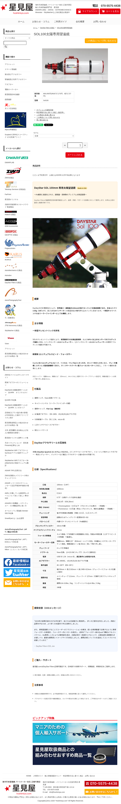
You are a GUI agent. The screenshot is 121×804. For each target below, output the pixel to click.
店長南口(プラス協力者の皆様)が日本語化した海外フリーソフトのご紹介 (16, 415)
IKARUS (13, 256)
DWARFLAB (17, 159)
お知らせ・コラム (40, 21)
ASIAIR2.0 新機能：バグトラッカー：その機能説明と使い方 (16, 504)
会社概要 (80, 21)
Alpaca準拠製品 (15, 121)
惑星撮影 (8, 99)
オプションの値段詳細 (44, 110)
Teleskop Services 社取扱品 (15, 186)
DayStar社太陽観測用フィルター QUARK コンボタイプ (16, 406)
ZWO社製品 (13, 172)
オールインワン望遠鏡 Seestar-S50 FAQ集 (16, 512)
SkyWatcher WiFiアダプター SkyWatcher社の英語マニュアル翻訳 (17, 462)
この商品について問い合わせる (101, 41)
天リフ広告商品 (11, 106)
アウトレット (10, 64)
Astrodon (8, 275)
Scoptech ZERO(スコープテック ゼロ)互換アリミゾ (16, 136)
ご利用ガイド (60, 21)
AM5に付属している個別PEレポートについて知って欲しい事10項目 (17, 495)
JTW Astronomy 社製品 (13, 324)
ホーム (21, 21)
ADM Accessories (11, 222)
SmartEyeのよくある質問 (14, 518)
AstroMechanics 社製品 (13, 267)
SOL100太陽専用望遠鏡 (64, 28)
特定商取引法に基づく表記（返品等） (50, 112)
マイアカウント (89, 11)
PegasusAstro (17, 244)
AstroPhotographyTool (13, 293)
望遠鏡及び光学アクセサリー (16, 79)
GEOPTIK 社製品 (11, 233)
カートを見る (112, 11)
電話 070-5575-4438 (106, 5)
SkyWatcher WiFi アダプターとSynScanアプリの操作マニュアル (16, 452)
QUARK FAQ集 (10, 400)
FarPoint (8, 194)
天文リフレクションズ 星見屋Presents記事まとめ (16, 444)
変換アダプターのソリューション (16, 383)
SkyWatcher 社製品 (12, 330)
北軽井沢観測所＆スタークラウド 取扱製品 (16, 205)
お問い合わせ (99, 21)
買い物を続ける (42, 120)
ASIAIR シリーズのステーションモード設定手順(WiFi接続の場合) (17, 485)
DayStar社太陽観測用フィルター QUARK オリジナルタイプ (16, 392)
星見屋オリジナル (11, 199)
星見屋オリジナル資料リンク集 (16, 438)
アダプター (9, 84)
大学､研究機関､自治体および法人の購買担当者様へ (16, 431)
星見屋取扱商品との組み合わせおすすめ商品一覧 (16, 424)
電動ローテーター (11, 89)
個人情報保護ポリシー (53, 776)
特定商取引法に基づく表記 (73, 776)
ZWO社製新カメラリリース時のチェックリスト (17, 477)
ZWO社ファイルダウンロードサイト (17, 376)
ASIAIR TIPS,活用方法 (13, 470)
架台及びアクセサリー (13, 74)
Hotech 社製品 (11, 213)
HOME (28, 776)
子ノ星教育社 (10, 311)
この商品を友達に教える (45, 115)
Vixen (11, 339)
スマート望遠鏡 (11, 69)
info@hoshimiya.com (57, 792)
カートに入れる (75, 155)
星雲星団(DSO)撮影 (12, 94)
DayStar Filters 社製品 (13, 281)
